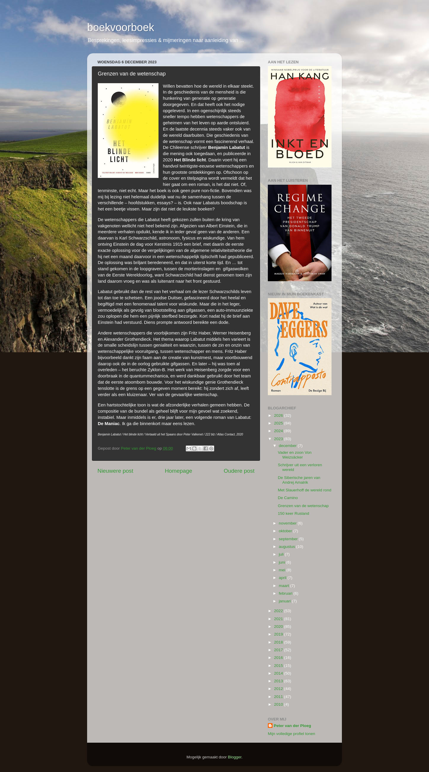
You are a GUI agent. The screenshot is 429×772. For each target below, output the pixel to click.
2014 (279, 673)
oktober (286, 531)
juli (282, 554)
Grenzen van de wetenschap (303, 506)
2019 (279, 634)
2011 (279, 696)
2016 (279, 657)
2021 (279, 619)
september (289, 539)
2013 (279, 681)
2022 (279, 611)
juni (282, 562)
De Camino (288, 498)
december (288, 445)
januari (285, 601)
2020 (279, 626)
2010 (279, 704)
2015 (279, 665)
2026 (279, 415)
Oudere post (239, 471)
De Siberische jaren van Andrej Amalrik (299, 480)
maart (284, 585)
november (288, 523)
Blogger (234, 757)
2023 (279, 439)
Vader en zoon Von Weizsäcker (295, 454)
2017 (279, 650)
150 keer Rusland (293, 513)
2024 (279, 431)
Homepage (178, 471)
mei (282, 570)
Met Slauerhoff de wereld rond (305, 490)
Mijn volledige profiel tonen (291, 733)
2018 (279, 642)
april (283, 577)
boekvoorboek (120, 27)
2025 (279, 423)
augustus (287, 546)
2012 (279, 688)
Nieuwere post (115, 471)
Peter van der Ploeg (292, 725)
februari (286, 593)
